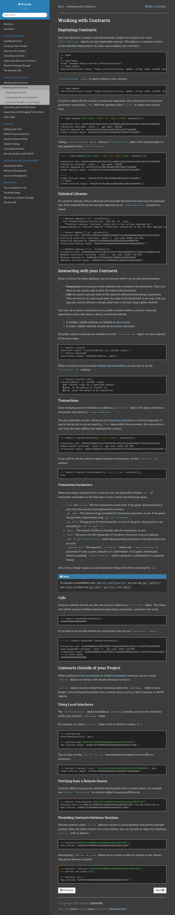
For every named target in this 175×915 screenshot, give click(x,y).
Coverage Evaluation (14, 149)
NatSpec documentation (111, 365)
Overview (8, 24)
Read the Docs (118, 909)
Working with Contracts (14, 87)
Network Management (15, 171)
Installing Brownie (13, 41)
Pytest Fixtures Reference (17, 134)
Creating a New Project (15, 46)
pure (127, 322)
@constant (116, 326)
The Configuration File (15, 188)
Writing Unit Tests (13, 129)
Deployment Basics (13, 166)
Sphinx (74, 909)
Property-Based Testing (15, 139)
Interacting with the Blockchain (20, 107)
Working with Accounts (16, 83)
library (88, 201)
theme (91, 909)
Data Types (9, 117)
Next (160, 890)
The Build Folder (12, 193)
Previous (66, 890)
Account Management (15, 175)
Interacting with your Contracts (20, 61)
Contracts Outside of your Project (21, 102)
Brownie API (10, 202)
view (118, 322)
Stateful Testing (11, 144)
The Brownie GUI (12, 70)
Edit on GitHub (156, 6)
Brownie (26, 4)
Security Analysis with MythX (19, 153)
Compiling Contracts (14, 56)
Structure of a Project (15, 51)
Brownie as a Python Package (19, 197)
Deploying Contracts (15, 92)
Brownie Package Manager (17, 65)
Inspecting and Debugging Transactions (24, 112)
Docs (61, 6)
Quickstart (9, 29)
